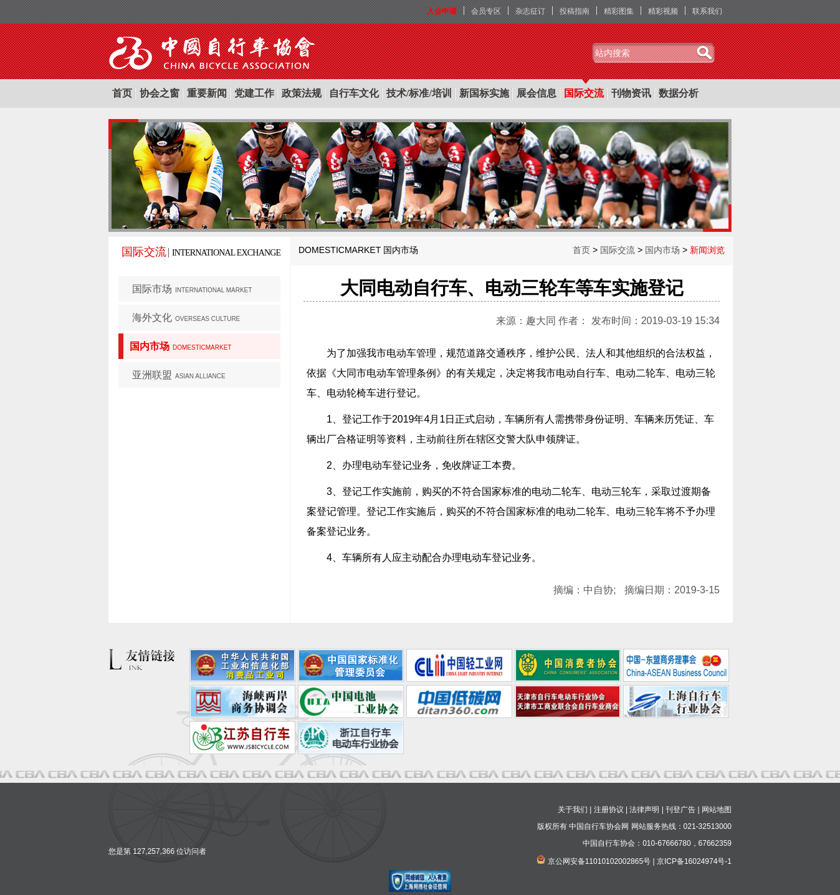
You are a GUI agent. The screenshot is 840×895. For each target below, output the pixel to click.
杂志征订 (530, 11)
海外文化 (186, 317)
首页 (122, 93)
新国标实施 (484, 93)
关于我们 (573, 809)
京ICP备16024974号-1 (694, 861)
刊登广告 (680, 809)
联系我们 (707, 11)
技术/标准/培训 (419, 93)
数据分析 (679, 93)
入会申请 (442, 11)
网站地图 (717, 809)
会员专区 (486, 11)
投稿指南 (574, 11)
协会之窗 (159, 93)
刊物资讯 (631, 93)
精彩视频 (663, 11)
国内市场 (180, 346)
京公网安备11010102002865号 (599, 861)
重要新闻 (207, 93)
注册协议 (609, 809)
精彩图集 (619, 11)
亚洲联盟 (179, 375)
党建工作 (254, 93)
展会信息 (536, 93)
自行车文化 (354, 93)
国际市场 (192, 289)
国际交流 (584, 93)
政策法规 (302, 93)
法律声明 (644, 809)
